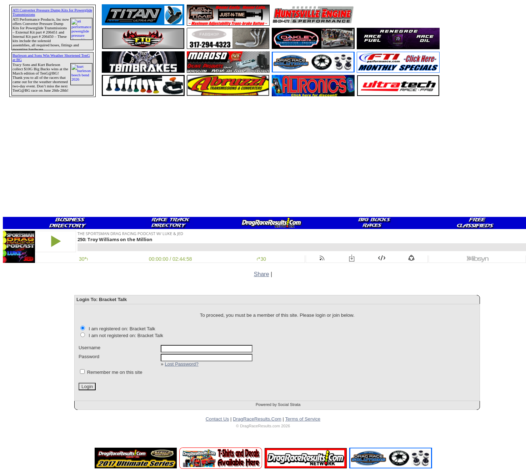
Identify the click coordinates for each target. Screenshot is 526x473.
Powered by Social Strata (278, 404)
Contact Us (217, 419)
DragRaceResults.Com (257, 419)
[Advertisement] (30, 259)
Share (261, 274)
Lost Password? (181, 364)
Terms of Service (302, 419)
